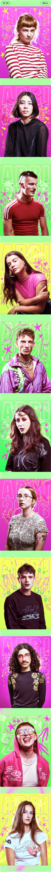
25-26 (6, 3)
